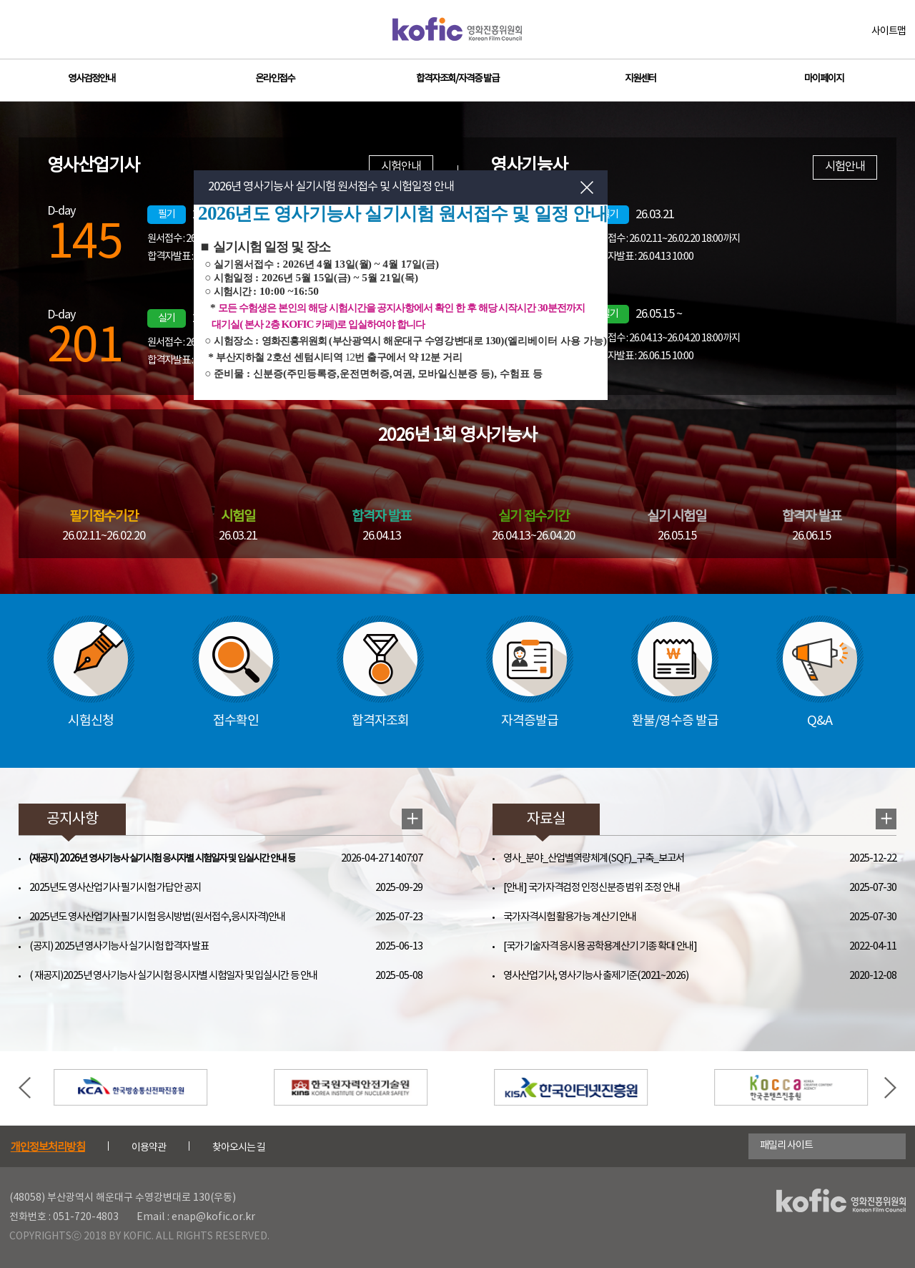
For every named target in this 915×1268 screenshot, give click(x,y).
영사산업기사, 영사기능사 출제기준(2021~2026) (595, 976)
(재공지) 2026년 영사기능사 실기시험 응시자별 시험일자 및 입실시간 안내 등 (162, 858)
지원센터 (640, 78)
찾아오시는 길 (238, 1148)
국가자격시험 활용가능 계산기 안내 (569, 917)
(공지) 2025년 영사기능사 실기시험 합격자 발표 (119, 946)
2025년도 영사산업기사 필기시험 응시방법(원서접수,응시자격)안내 (157, 917)
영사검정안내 (91, 78)
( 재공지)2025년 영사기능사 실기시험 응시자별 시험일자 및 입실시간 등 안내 (173, 976)
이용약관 (149, 1148)
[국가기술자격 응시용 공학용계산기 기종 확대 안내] (600, 946)
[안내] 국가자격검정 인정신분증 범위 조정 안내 (591, 888)
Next (890, 1087)
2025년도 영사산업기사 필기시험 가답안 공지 (115, 888)
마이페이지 (824, 78)
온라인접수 (275, 78)
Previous (25, 1087)
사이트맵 (888, 31)
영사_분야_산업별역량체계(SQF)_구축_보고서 (593, 858)
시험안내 (845, 167)
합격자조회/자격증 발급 (457, 78)
